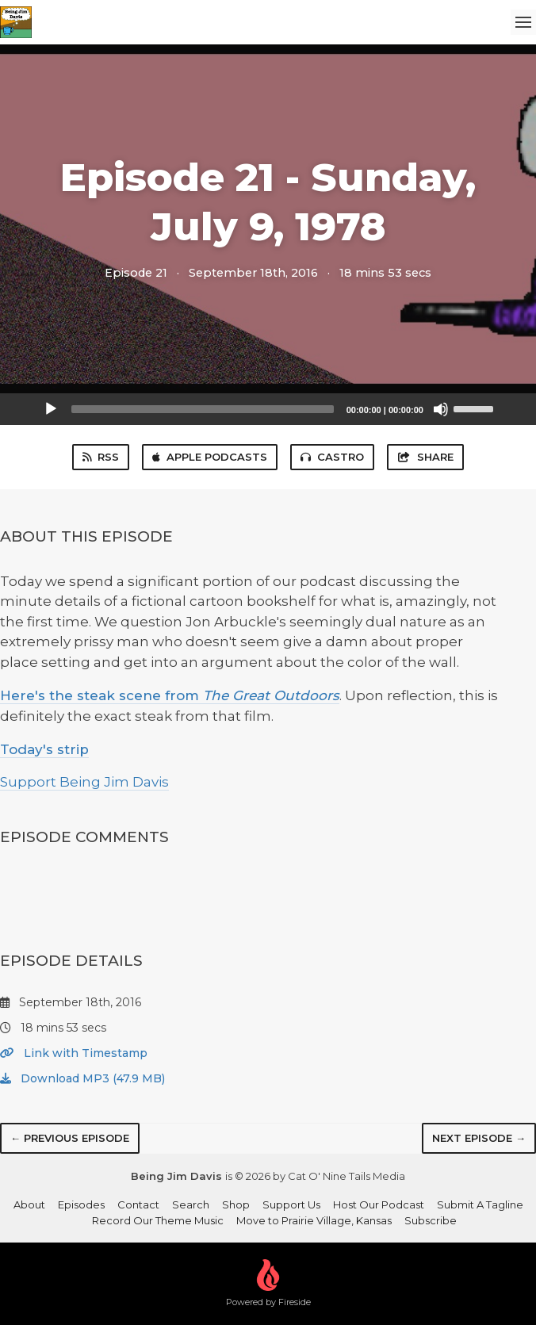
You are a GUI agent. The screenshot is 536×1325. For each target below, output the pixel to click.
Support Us (291, 1204)
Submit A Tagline (480, 1204)
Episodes (81, 1204)
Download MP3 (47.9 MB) (82, 1078)
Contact (138, 1204)
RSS (100, 456)
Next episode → (479, 1138)
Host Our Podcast (378, 1204)
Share (425, 456)
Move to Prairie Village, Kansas (314, 1220)
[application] (268, 409)
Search (190, 1204)
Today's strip (44, 749)
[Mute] (441, 409)
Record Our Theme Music (158, 1220)
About (29, 1204)
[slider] (202, 409)
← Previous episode (69, 1138)
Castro (332, 456)
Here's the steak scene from (169, 695)
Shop (236, 1204)
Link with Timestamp (73, 1053)
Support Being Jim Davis (84, 782)
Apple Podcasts (209, 456)
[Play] (51, 409)
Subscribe (430, 1220)
